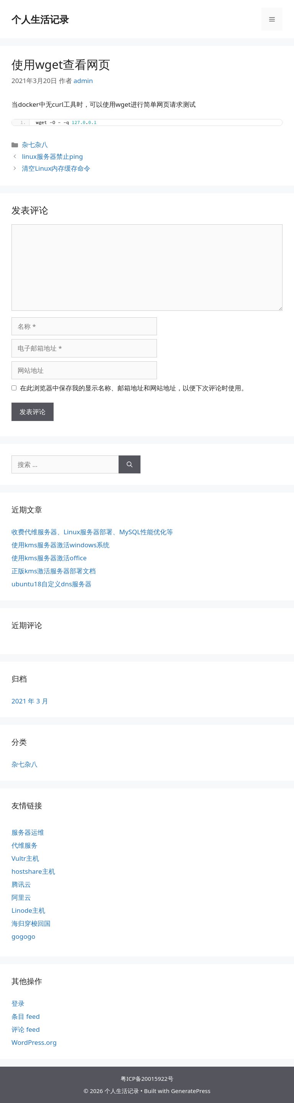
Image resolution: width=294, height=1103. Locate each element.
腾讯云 (21, 884)
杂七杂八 (35, 144)
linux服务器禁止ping (52, 156)
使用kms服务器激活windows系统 (60, 544)
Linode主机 (28, 910)
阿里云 (21, 897)
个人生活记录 (40, 19)
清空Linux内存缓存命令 (56, 168)
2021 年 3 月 (29, 701)
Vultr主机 (25, 858)
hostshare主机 (33, 871)
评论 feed (25, 1029)
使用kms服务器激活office (49, 557)
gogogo (23, 936)
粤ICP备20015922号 (147, 1078)
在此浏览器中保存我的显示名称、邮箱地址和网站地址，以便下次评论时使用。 (134, 387)
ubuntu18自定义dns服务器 (51, 583)
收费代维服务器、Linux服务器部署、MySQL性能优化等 (92, 531)
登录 (17, 1003)
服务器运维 (27, 832)
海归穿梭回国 (31, 923)
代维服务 (24, 845)
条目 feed (25, 1016)
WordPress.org (34, 1042)
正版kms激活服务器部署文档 (53, 570)
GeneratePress (191, 1091)
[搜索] (129, 464)
